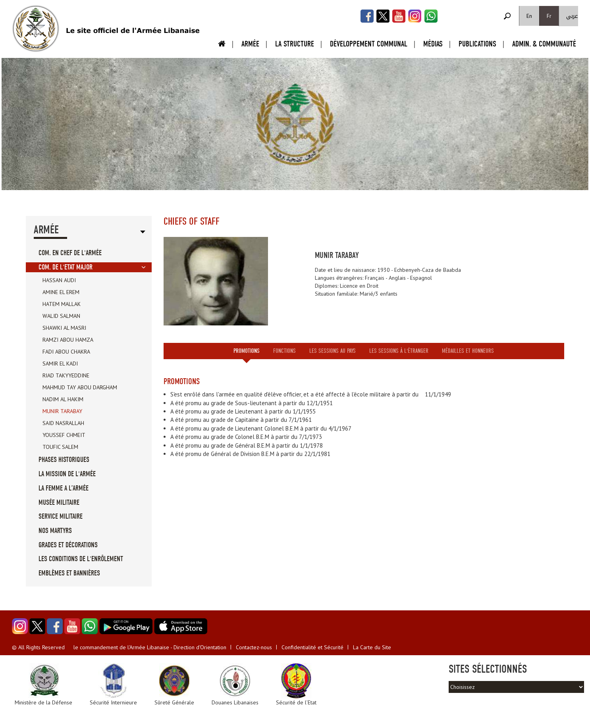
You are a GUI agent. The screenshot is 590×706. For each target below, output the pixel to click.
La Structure (294, 43)
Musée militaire (59, 502)
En (529, 15)
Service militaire (61, 516)
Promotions (246, 350)
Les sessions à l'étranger (398, 350)
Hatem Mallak (61, 304)
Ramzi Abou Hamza (67, 339)
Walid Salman (61, 315)
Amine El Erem (60, 292)
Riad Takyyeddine (65, 375)
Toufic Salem (60, 446)
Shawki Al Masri (64, 327)
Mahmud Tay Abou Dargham (79, 387)
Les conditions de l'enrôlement (81, 559)
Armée (250, 43)
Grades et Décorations (68, 545)
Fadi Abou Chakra (66, 351)
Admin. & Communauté (544, 43)
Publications (477, 43)
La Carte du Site (372, 647)
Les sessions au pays (332, 350)
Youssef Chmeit (63, 435)
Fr (549, 15)
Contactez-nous (254, 647)
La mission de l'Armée (67, 474)
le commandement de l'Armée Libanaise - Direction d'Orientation (149, 647)
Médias (433, 43)
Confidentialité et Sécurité (312, 647)
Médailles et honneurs (468, 350)
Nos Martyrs (55, 531)
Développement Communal (368, 43)
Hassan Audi (59, 280)
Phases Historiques (64, 460)
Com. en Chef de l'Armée (70, 253)
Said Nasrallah (63, 423)
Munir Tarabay (62, 411)
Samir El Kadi (60, 363)
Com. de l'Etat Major (66, 267)
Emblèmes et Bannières (69, 573)
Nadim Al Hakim (62, 399)
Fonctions (284, 350)
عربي (572, 16)
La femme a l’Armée (64, 488)
